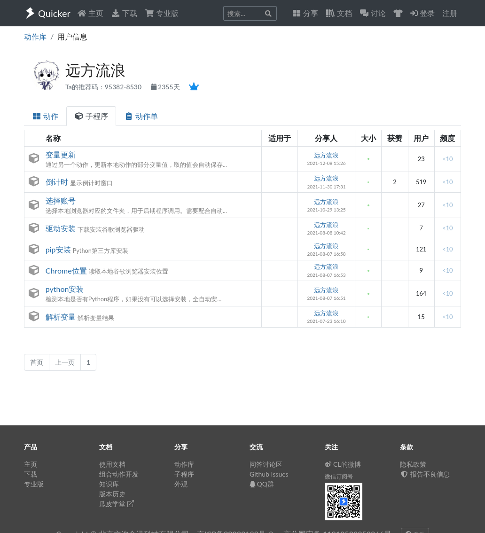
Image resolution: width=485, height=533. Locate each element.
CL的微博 (343, 464)
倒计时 (57, 181)
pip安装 (58, 249)
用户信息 (72, 36)
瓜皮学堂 (116, 504)
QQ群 (262, 484)
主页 (90, 12)
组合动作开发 (119, 474)
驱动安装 (61, 228)
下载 (124, 12)
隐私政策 (413, 464)
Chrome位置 (66, 270)
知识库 (109, 484)
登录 (422, 12)
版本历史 (112, 494)
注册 (449, 12)
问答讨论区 (266, 464)
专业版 (162, 12)
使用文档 (112, 464)
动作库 (35, 36)
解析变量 (61, 316)
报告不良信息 (425, 474)
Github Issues (269, 474)
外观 (181, 484)
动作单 (141, 115)
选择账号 (61, 200)
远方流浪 (326, 155)
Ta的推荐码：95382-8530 (104, 87)
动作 (45, 115)
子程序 (91, 115)
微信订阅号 (339, 476)
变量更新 (61, 154)
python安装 (65, 288)
